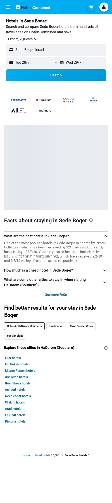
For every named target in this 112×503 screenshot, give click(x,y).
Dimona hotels (15, 421)
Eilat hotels (13, 358)
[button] (8, 7)
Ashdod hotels (15, 389)
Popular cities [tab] (15, 335)
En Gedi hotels (15, 415)
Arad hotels (13, 409)
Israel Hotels (42, 455)
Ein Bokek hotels (17, 364)
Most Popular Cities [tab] (81, 326)
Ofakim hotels (15, 402)
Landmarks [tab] (55, 326)
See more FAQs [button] (56, 294)
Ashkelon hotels (16, 377)
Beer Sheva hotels (18, 383)
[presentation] (91, 220)
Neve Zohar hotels (18, 396)
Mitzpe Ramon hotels (20, 370)
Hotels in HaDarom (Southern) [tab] (24, 326)
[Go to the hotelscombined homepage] (33, 7)
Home (26, 455)
